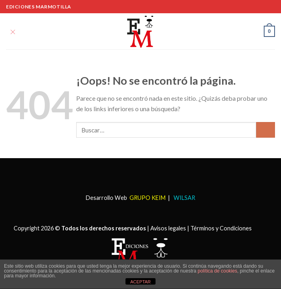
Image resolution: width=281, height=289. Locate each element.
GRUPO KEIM (147, 197)
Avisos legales (168, 228)
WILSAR (183, 197)
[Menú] (13, 31)
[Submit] (265, 130)
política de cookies (217, 271)
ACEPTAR (140, 281)
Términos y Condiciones (221, 228)
